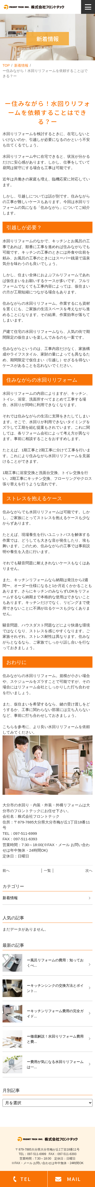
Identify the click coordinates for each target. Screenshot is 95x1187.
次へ (88, 870)
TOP (6, 65)
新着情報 (21, 65)
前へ (6, 870)
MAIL (74, 1178)
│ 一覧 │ (47, 870)
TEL (25, 1178)
